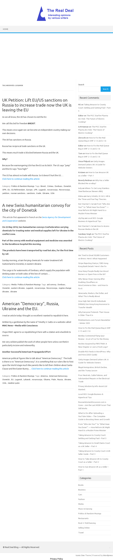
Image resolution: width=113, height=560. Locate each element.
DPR (4, 190)
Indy (80, 188)
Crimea (50, 186)
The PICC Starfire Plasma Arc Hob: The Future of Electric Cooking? (93, 118)
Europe (29, 190)
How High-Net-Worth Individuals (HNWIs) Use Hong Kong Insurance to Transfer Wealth (93, 304)
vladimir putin (14, 383)
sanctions (31, 193)
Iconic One (80, 555)
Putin (53, 379)
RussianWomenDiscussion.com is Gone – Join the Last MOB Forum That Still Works (94, 405)
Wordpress (108, 555)
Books (81, 485)
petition (6, 193)
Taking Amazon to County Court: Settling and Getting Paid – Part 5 (94, 107)
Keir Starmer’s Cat (86, 204)
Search (81, 85)
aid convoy (51, 284)
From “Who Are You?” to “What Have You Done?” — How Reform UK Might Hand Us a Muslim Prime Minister (94, 427)
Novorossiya (64, 190)
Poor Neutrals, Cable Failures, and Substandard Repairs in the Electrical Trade (93, 378)
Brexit (43, 186)
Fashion (81, 499)
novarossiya (52, 190)
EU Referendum (18, 190)
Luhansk (27, 379)
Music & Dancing (85, 509)
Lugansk (42, 190)
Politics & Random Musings (22, 186)
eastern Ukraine (18, 288)
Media (14, 284)
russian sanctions (18, 193)
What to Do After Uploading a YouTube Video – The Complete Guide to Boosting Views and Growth (94, 416)
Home (5, 29)
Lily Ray (81, 218)
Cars (80, 495)
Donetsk (67, 186)
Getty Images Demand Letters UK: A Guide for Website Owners (91, 164)
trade (38, 193)
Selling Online (84, 528)
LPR (35, 190)
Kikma (80, 196)
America (44, 376)
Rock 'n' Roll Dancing (87, 523)
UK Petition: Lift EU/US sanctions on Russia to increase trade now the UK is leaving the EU (37, 105)
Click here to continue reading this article (21, 179)
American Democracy (58, 376)
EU (9, 190)
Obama (47, 379)
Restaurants (83, 518)
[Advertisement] (56, 55)
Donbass (58, 186)
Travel (81, 533)
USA (52, 193)
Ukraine (46, 193)
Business (82, 490)
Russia (60, 379)
